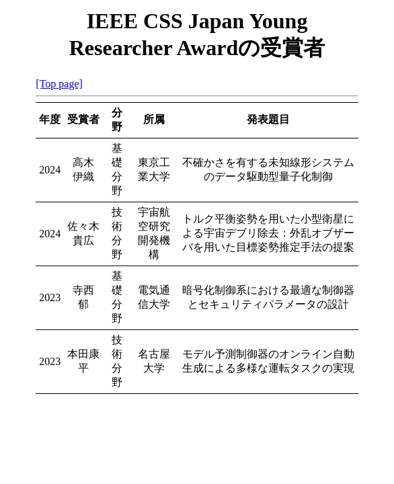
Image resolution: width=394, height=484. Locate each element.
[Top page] (59, 83)
